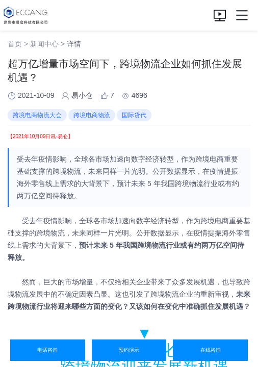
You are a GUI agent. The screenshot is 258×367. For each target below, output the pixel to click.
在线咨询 (210, 350)
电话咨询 (47, 350)
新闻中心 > (47, 44)
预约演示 (129, 350)
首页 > (18, 44)
